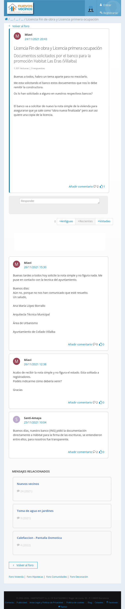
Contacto (9, 602)
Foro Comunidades (56, 576)
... (11, 19)
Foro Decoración (79, 576)
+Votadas (104, 221)
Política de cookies (75, 602)
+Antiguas (66, 221)
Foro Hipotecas (35, 576)
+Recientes (85, 221)
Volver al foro (19, 26)
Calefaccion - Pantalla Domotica (39, 538)
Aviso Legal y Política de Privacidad (46, 602)
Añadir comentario (81, 186)
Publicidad (22, 602)
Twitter (62, 606)
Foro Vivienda (16, 576)
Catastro (99, 602)
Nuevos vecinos (28, 484)
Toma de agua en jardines (35, 511)
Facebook (112, 602)
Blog (90, 602)
